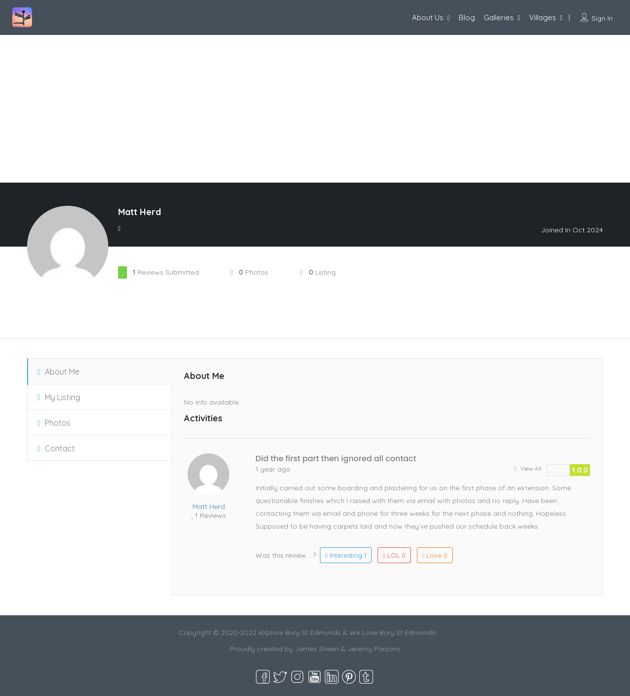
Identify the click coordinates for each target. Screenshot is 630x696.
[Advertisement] (315, 109)
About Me (58, 372)
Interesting (345, 555)
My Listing (58, 397)
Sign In (602, 18)
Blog (467, 17)
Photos (53, 423)
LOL (394, 555)
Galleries (499, 17)
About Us (427, 17)
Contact (56, 448)
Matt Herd (208, 506)
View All (527, 468)
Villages (542, 17)
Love (435, 555)
